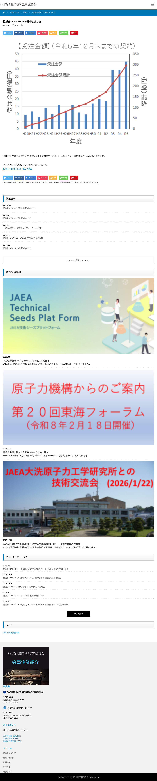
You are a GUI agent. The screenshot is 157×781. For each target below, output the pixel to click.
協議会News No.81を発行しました (17, 248)
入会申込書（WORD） (12, 736)
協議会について (9, 753)
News (17, 25)
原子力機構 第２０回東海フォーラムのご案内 (25, 452)
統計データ (7, 772)
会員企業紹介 (8, 758)
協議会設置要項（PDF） (13, 741)
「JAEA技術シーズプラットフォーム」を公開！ (23, 228)
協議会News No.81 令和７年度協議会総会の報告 (23, 596)
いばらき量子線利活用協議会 (18, 4)
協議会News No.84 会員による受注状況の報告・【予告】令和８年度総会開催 (35, 569)
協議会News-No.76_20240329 (17, 169)
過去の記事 (78, 614)
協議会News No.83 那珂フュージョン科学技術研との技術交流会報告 (32, 578)
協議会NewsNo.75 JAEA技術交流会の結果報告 (23, 238)
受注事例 (6, 767)
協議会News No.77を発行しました (17, 218)
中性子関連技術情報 (11, 633)
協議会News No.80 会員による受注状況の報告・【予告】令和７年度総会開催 (35, 605)
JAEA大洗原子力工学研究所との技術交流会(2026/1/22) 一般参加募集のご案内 (41, 544)
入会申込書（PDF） (11, 738)
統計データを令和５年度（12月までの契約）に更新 (25, 182)
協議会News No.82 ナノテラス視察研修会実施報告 (24, 587)
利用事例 (6, 762)
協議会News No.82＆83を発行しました (19, 208)
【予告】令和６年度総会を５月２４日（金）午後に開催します (72, 182)
